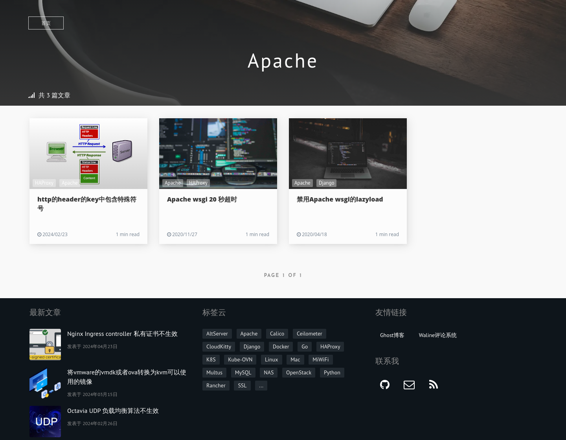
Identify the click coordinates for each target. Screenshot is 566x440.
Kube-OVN (240, 359)
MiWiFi (320, 359)
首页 (46, 23)
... (261, 385)
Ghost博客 (392, 335)
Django (326, 183)
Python (332, 372)
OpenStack (298, 372)
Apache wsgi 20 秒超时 (202, 199)
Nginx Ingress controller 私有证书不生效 (122, 333)
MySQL (243, 372)
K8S (211, 359)
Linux (271, 359)
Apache (70, 183)
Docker (281, 346)
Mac (295, 359)
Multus (214, 372)
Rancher (216, 385)
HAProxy (44, 183)
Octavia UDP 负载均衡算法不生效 (113, 410)
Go (304, 346)
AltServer (217, 333)
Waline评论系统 (438, 335)
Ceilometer (309, 333)
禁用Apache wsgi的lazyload (340, 199)
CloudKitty (218, 346)
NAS (269, 372)
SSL (242, 385)
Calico (277, 333)
